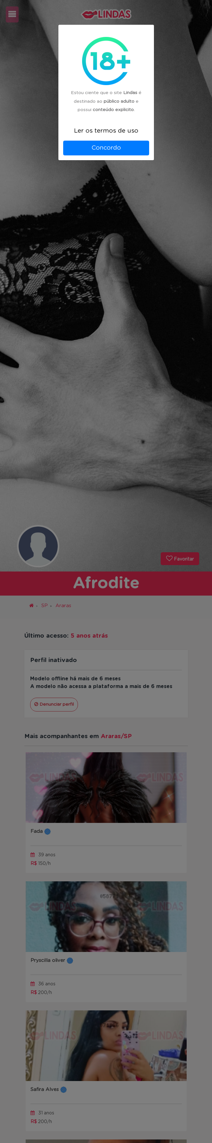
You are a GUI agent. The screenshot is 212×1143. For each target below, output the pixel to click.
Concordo (106, 148)
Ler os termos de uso (106, 131)
